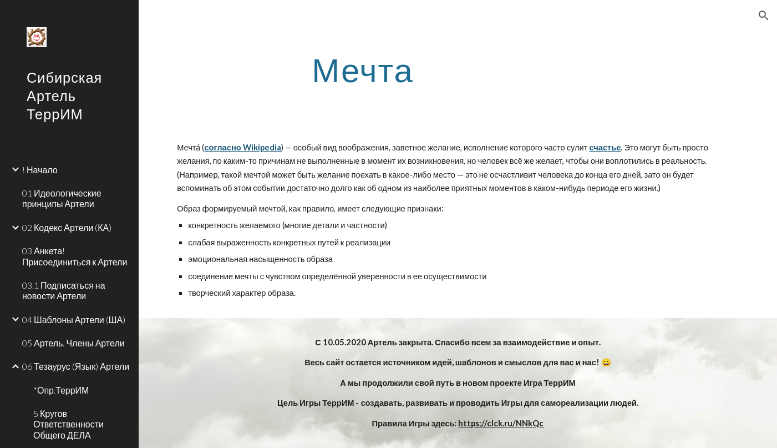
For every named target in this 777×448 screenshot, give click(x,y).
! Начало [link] (40, 169)
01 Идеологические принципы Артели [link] (61, 198)
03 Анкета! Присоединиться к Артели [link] (74, 255)
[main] (362, 69)
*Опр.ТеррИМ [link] (61, 390)
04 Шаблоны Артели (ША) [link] (73, 319)
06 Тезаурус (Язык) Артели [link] (75, 366)
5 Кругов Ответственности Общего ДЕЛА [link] (68, 424)
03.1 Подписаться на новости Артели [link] (63, 290)
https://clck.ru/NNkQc (501, 423)
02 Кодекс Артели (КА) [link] (66, 227)
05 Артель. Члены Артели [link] (73, 343)
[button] (763, 15)
